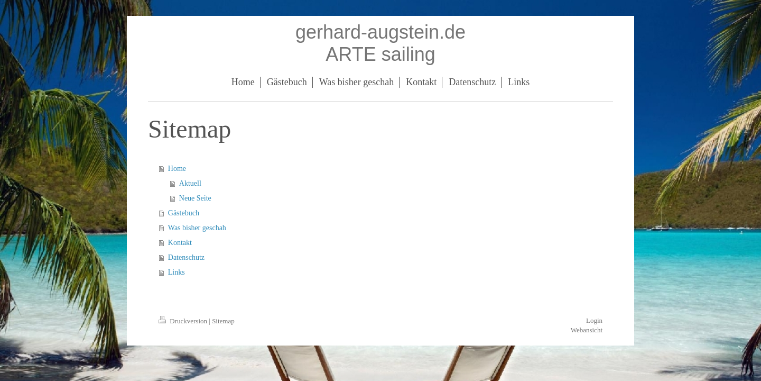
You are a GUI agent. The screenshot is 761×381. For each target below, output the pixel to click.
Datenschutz (186, 257)
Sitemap (223, 321)
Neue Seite (195, 198)
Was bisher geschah (197, 228)
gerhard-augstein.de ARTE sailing (380, 43)
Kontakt (180, 243)
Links (176, 272)
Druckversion (184, 321)
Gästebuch (183, 213)
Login (594, 320)
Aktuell (190, 183)
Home (177, 169)
